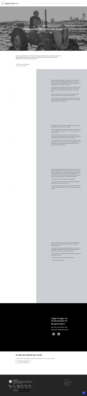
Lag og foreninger (69, 3)
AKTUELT (40, 25)
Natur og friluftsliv (52, 3)
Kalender (63, 3)
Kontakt (80, 3)
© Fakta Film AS (67, 384)
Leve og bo (39, 3)
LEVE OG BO (46, 25)
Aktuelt (34, 3)
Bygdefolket (40, 32)
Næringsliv (59, 3)
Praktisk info (76, 3)
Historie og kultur (45, 3)
